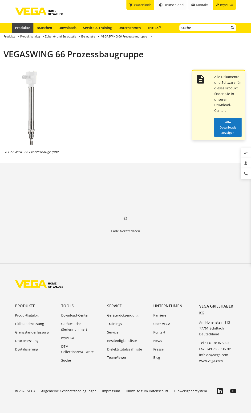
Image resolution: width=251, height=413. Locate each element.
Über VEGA (161, 323)
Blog (156, 357)
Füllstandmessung (29, 323)
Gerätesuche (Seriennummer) (74, 326)
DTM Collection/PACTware (77, 349)
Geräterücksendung (122, 315)
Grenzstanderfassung (32, 332)
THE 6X (154, 27)
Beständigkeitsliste (122, 340)
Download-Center (75, 315)
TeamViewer (116, 357)
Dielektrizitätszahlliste (124, 349)
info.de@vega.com (213, 355)
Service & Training (97, 27)
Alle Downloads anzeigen (227, 127)
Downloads (68, 27)
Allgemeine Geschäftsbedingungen (69, 391)
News (157, 340)
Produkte (22, 27)
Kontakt (159, 332)
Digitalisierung (26, 349)
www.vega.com (211, 361)
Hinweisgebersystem (190, 391)
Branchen (44, 27)
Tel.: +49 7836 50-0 (214, 343)
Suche (66, 360)
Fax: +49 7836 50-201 (215, 349)
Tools (67, 306)
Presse (158, 349)
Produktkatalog (27, 315)
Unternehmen (129, 27)
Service (114, 306)
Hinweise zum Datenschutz (147, 391)
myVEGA (67, 338)
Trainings (114, 323)
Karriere (159, 315)
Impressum (111, 391)
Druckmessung (27, 340)
